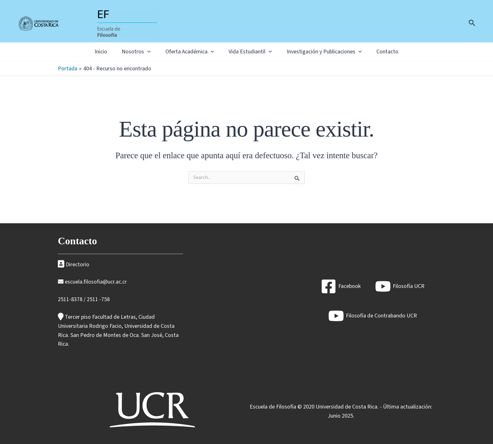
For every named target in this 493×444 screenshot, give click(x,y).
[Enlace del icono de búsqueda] (472, 23)
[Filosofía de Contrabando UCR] (372, 316)
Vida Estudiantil (252, 52)
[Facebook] (341, 286)
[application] (141, 51)
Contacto (398, 52)
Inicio (90, 52)
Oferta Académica (187, 52)
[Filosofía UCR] (399, 286)
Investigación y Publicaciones (330, 52)
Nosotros (129, 52)
